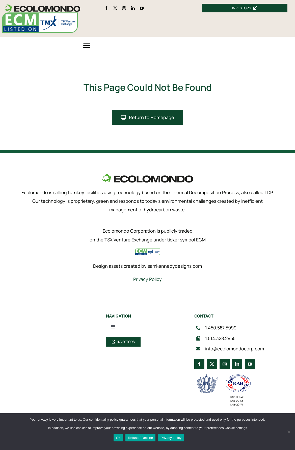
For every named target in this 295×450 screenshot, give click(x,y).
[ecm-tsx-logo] (40, 14)
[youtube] (142, 8)
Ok (118, 438)
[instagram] (124, 8)
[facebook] (106, 8)
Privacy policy (170, 438)
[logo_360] (42, 6)
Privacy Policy (147, 279)
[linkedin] (133, 8)
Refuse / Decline (140, 438)
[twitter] (115, 8)
